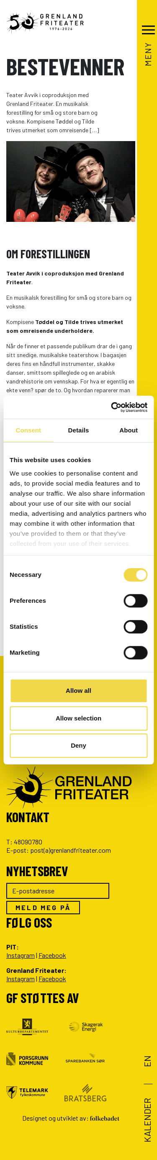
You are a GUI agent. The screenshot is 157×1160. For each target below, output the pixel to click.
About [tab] (128, 430)
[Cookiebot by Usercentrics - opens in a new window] (111, 407)
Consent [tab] (28, 430)
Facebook (52, 955)
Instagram (20, 955)
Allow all (78, 690)
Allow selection (78, 718)
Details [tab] (78, 430)
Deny (78, 745)
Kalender (147, 1120)
